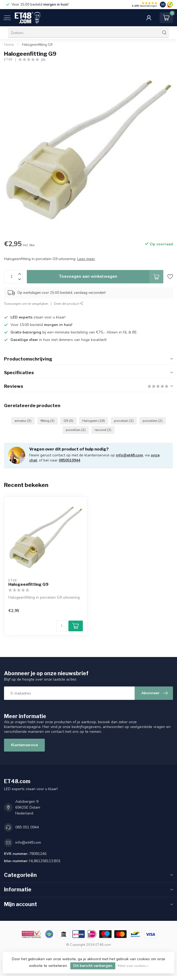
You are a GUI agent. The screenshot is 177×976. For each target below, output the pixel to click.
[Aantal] (61, 626)
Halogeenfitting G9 (37, 44)
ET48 (8, 59)
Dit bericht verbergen (92, 965)
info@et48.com (129, 455)
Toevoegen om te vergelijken (26, 303)
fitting (47, 420)
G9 (68, 420)
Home (9, 44)
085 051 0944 (27, 827)
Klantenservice (24, 745)
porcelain (124, 420)
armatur (22, 420)
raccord (103, 429)
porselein (153, 420)
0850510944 (69, 460)
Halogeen (93, 420)
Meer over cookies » (133, 965)
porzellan (76, 429)
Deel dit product (68, 303)
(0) (43, 59)
